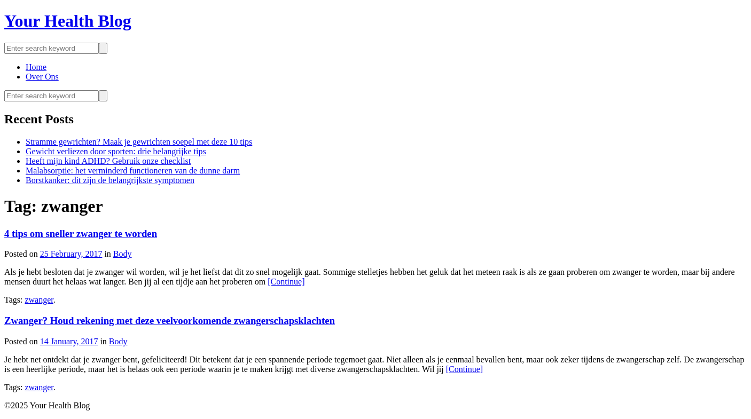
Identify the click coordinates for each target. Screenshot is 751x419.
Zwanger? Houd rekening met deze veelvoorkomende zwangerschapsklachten (169, 320)
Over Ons (42, 76)
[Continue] (286, 281)
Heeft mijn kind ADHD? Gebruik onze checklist (108, 160)
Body (122, 253)
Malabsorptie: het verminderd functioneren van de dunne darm (133, 170)
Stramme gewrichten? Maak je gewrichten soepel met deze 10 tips (139, 141)
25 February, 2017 (71, 253)
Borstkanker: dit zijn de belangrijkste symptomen (110, 180)
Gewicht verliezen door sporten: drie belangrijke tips (116, 151)
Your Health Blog (67, 20)
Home (36, 67)
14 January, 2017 (69, 341)
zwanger (39, 299)
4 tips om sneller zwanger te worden (80, 233)
